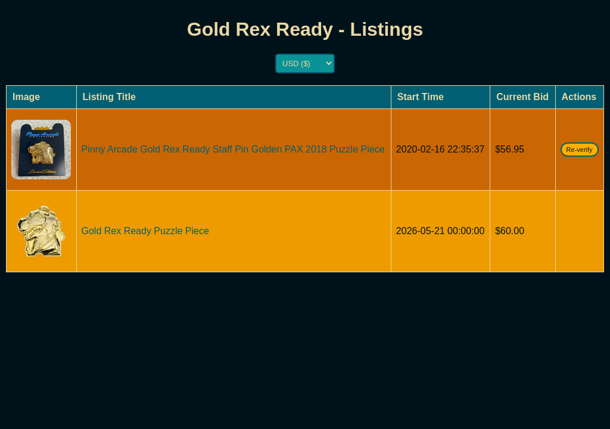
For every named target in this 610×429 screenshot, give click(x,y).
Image (26, 97)
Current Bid (522, 97)
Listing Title (109, 97)
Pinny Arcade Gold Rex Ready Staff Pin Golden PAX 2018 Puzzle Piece (233, 149)
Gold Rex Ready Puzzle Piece (145, 231)
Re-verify (580, 149)
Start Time (420, 97)
